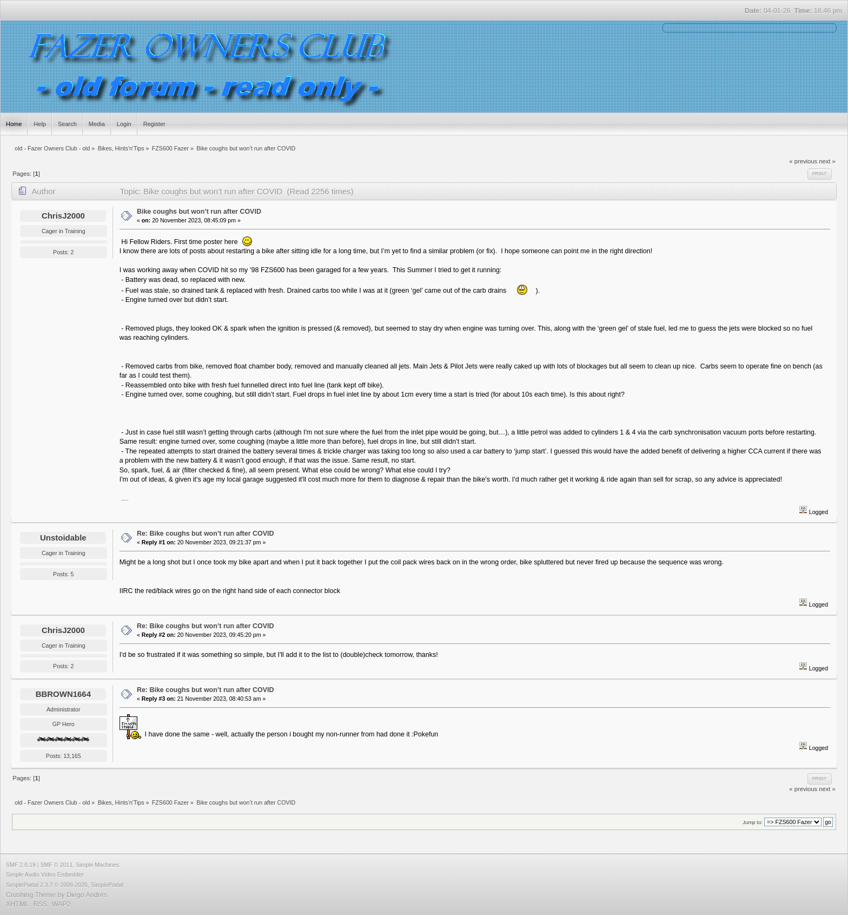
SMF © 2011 (56, 864)
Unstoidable (63, 537)
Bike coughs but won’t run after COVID (199, 211)
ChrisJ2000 (63, 215)
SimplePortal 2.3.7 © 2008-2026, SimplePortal (64, 884)
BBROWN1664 (63, 694)
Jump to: (753, 822)
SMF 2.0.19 (21, 864)
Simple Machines (98, 864)
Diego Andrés (87, 895)
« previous (803, 161)
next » (827, 161)
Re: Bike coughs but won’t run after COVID (205, 533)
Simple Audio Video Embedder (45, 874)
